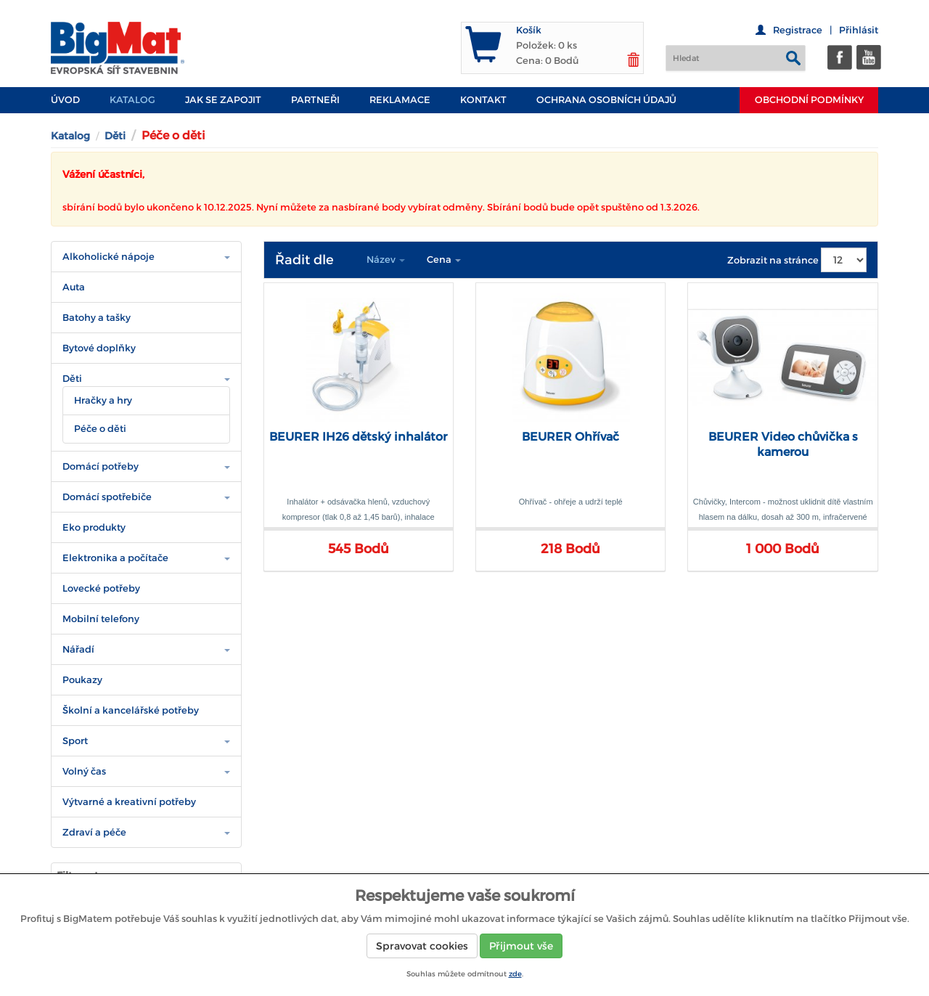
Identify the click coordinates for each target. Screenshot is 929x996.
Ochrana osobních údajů (606, 100)
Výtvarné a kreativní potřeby (129, 802)
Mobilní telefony (100, 619)
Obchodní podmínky (809, 100)
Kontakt (483, 100)
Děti (115, 135)
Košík (528, 30)
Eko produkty (94, 527)
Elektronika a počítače (115, 558)
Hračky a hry (103, 400)
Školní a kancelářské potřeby (130, 710)
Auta (73, 287)
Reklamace (399, 100)
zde (515, 974)
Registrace (797, 30)
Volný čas (84, 771)
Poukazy (82, 680)
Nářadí (78, 649)
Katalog (132, 100)
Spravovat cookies (422, 945)
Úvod (65, 100)
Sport (75, 741)
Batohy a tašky (96, 317)
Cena (444, 259)
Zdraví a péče (94, 832)
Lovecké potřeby (101, 588)
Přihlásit (858, 30)
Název (386, 259)
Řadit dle (304, 260)
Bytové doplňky (99, 348)
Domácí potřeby (100, 466)
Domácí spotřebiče (107, 497)
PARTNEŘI (315, 100)
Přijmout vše (521, 945)
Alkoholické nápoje (108, 256)
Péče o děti (100, 429)
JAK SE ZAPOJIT (223, 100)
